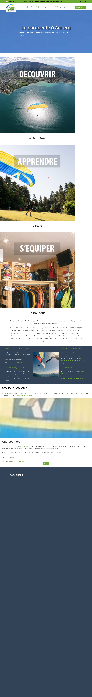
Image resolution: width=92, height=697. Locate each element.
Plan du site (43, 681)
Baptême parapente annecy (70, 681)
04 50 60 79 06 (19, 142)
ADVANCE (63, 158)
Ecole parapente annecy (69, 683)
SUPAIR (70, 158)
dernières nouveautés (18, 241)
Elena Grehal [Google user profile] (35, 623)
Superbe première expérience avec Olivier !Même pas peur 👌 (15, 632)
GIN (68, 155)
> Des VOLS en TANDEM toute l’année (17, 128)
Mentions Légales (45, 689)
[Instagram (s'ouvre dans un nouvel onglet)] (83, 2)
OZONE (73, 155)
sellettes (63, 153)
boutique (26, 226)
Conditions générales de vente (71, 689)
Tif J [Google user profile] (73, 623)
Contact (42, 683)
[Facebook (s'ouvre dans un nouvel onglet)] (81, 2)
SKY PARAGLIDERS (79, 158)
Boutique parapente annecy (70, 686)
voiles (81, 151)
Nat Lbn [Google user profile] (54, 623)
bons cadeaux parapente (25, 175)
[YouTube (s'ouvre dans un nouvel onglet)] (85, 2)
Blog (41, 686)
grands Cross (80, 140)
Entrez (46, 243)
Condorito (56, 695)
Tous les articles (46, 602)
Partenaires (43, 691)
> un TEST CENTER (66, 147)
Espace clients (66, 691)
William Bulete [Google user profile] (16, 623)
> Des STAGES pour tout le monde (71, 128)
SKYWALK (80, 155)
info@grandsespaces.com (14, 691)
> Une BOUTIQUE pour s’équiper (15, 147)
